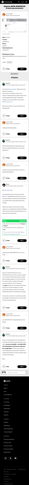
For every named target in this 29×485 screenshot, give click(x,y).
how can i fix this (6, 34)
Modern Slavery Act (7, 479)
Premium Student (8, 449)
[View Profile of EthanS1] (8, 83)
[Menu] (26, 2)
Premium (10, 62)
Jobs (5, 391)
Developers (7, 405)
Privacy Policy (6, 471)
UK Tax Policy (6, 481)
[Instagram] (5, 458)
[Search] (19, 2)
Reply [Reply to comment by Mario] (22, 240)
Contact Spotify (8, 432)
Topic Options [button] (14, 74)
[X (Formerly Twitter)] (10, 458)
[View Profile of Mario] (7, 184)
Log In (22, 2)
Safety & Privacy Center (11, 469)
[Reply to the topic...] (15, 372)
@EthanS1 (5, 196)
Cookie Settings (7, 474)
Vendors (6, 415)
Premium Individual (9, 439)
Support (6, 422)
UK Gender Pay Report (8, 483)
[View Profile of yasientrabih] (9, 14)
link (14, 296)
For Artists (6, 402)
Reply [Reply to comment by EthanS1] (22, 116)
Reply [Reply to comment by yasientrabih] (22, 69)
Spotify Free (7, 452)
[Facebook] (15, 458)
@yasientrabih (12, 89)
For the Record (8, 394)
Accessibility (6, 476)
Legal (5, 469)
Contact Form (8, 102)
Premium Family (8, 446)
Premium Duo (7, 442)
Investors (6, 412)
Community (7, 2)
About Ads (14, 474)
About (5, 388)
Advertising (7, 408)
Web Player (7, 425)
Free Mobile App (8, 429)
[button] (26, 14)
